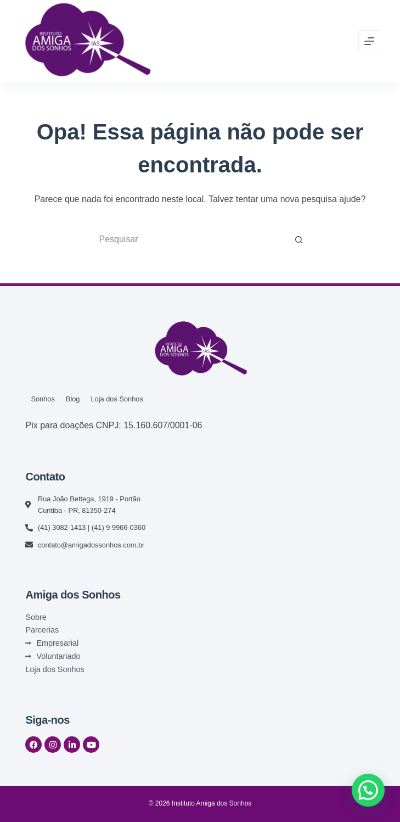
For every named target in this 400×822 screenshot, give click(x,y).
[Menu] (369, 41)
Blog (73, 399)
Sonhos (42, 399)
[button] (368, 790)
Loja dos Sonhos (117, 399)
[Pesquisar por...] (189, 239)
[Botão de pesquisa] (299, 239)
